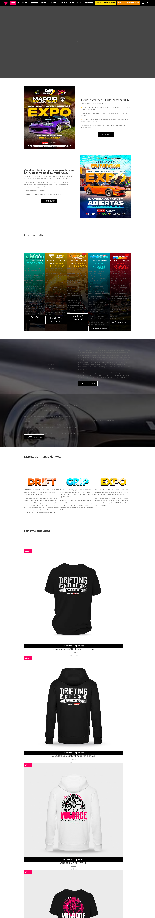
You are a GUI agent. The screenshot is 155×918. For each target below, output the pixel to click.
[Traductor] (151, 3)
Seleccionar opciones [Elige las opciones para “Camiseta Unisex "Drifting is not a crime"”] (73, 646)
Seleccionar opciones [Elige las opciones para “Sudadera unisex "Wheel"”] (73, 859)
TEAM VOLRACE (87, 383)
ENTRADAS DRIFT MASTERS (105, 3)
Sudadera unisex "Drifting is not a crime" (74, 756)
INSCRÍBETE (106, 134)
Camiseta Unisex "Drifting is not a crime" (74, 649)
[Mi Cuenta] (143, 3)
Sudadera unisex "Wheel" (73, 862)
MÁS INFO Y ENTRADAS (56, 320)
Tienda (44, 3)
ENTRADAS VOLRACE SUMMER (129, 3)
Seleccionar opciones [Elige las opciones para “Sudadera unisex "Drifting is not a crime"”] (73, 753)
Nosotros (34, 3)
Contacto (89, 3)
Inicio (13, 3)
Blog (72, 3)
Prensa (79, 3)
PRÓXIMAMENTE (99, 328)
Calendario (22, 3)
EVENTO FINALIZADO (34, 319)
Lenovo (64, 3)
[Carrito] (147, 3)
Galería (55, 3)
